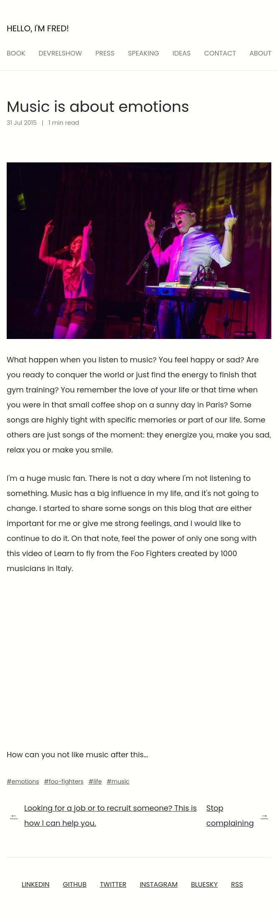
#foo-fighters (63, 781)
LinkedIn (35, 884)
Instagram (159, 884)
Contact (220, 53)
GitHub (74, 884)
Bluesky (204, 884)
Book (16, 53)
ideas (181, 53)
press (104, 53)
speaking (143, 53)
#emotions (23, 781)
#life (95, 781)
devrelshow (60, 53)
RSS (237, 884)
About (261, 53)
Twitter (113, 884)
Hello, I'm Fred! (38, 28)
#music (118, 781)
